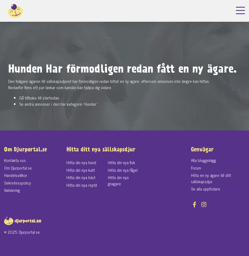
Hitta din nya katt (80, 170)
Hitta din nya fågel (123, 170)
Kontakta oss (15, 160)
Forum (196, 167)
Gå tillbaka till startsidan (39, 97)
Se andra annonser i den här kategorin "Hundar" (58, 104)
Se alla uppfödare (205, 188)
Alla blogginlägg (203, 160)
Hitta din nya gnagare (118, 180)
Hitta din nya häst (80, 177)
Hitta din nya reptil (81, 185)
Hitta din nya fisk (121, 162)
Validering (12, 190)
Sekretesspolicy (17, 182)
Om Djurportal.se (18, 167)
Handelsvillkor (15, 175)
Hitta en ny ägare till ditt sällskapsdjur (211, 178)
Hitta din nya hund (81, 162)
